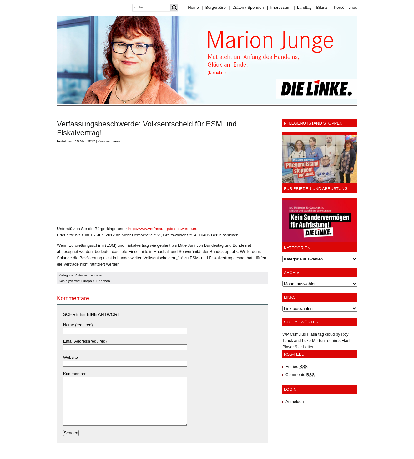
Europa (96, 275)
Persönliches (344, 7)
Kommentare (74, 373)
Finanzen (103, 281)
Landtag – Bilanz (310, 7)
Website (70, 357)
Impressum (278, 7)
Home (193, 7)
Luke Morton (313, 340)
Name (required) (78, 324)
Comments (300, 374)
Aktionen (82, 275)
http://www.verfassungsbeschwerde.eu (163, 228)
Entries (296, 366)
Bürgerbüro (213, 7)
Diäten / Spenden (246, 7)
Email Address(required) (85, 341)
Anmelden (294, 401)
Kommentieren (109, 141)
